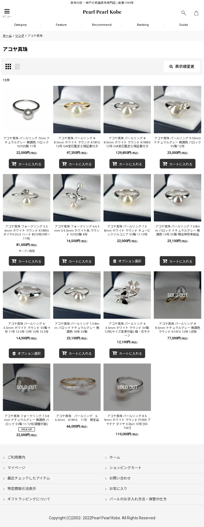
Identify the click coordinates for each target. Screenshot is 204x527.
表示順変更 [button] (181, 66)
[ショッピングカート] (196, 13)
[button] (6, 13)
